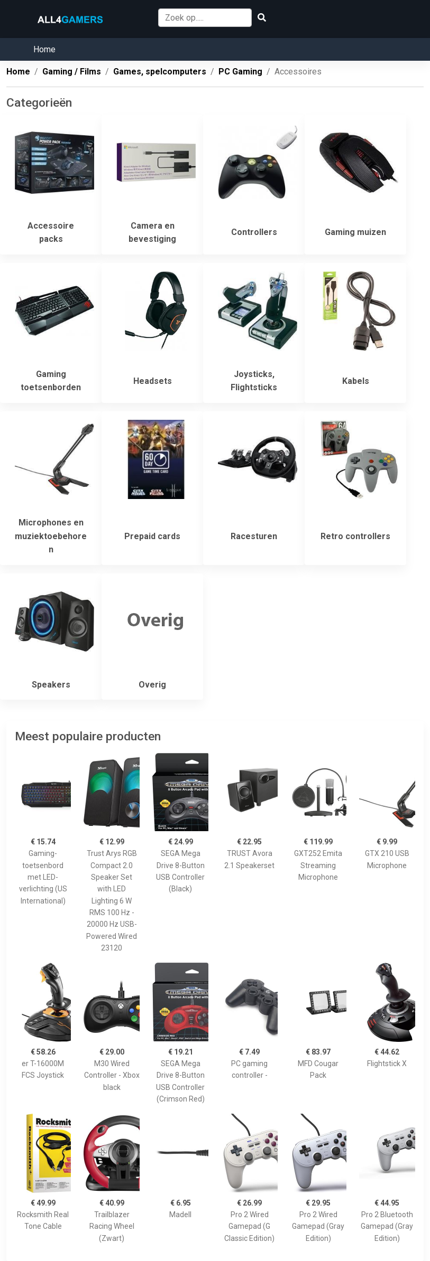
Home (44, 49)
